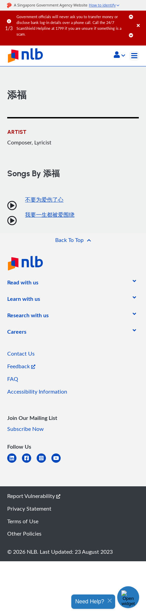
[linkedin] (14, 462)
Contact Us (21, 353)
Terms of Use (22, 521)
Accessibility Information (37, 391)
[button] (119, 55)
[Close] (140, 18)
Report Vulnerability (33, 496)
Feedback (21, 366)
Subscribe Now (25, 429)
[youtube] (58, 462)
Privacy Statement (29, 508)
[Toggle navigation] (134, 55)
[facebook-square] (29, 462)
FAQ (12, 379)
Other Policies (24, 533)
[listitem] (22, 283)
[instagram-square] (44, 462)
